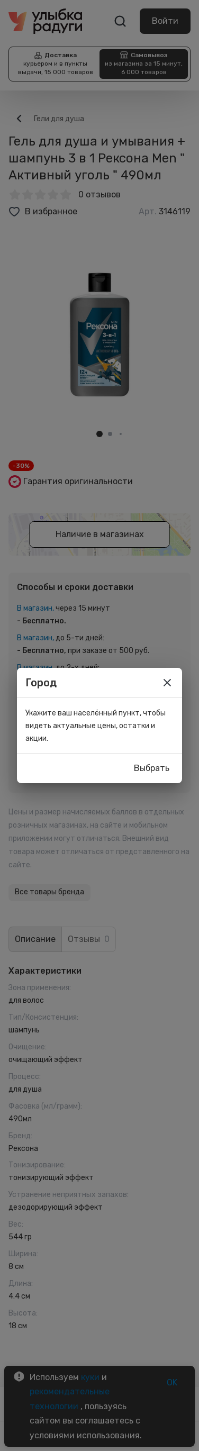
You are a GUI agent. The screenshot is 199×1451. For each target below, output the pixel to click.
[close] (167, 682)
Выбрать (152, 768)
